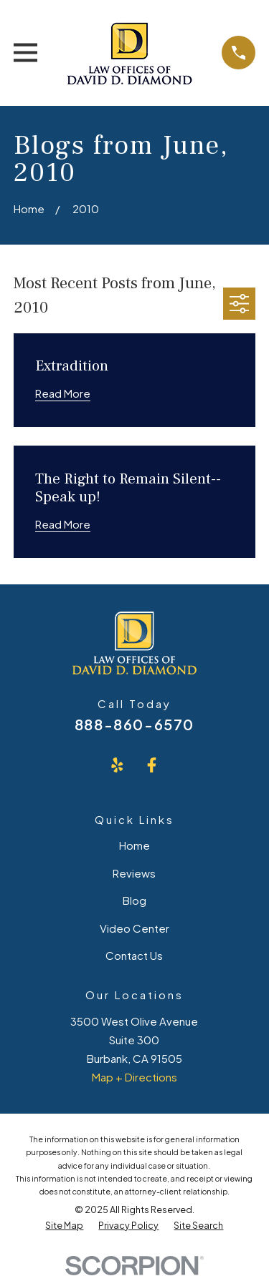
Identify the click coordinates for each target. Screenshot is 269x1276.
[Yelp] (117, 764)
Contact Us (134, 955)
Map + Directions (134, 1077)
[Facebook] (151, 764)
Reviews (134, 873)
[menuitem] (64, 1226)
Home (134, 845)
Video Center (134, 928)
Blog (134, 900)
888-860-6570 (134, 724)
